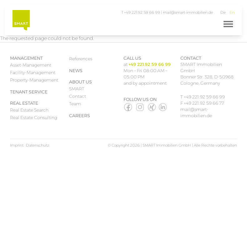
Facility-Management (32, 72)
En (231, 12)
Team (75, 104)
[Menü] (228, 24)
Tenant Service (29, 92)
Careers (79, 115)
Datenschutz (37, 145)
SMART (76, 89)
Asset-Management (30, 65)
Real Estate (24, 103)
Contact (77, 96)
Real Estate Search (29, 110)
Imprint (16, 145)
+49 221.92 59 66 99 (204, 97)
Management (26, 58)
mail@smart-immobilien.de (188, 12)
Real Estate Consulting (33, 117)
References (80, 59)
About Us (80, 82)
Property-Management (34, 80)
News (76, 70)
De (223, 12)
